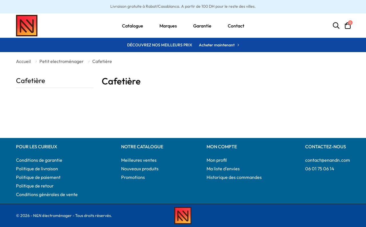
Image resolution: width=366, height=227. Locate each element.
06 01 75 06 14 (319, 168)
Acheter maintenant (217, 45)
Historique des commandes (234, 177)
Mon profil (217, 160)
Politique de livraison (37, 168)
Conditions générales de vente (47, 194)
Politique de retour (35, 186)
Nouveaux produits (140, 168)
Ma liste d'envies (223, 168)
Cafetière (30, 80)
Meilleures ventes (139, 160)
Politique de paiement (38, 177)
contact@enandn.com (327, 160)
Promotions (133, 177)
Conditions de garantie (39, 160)
